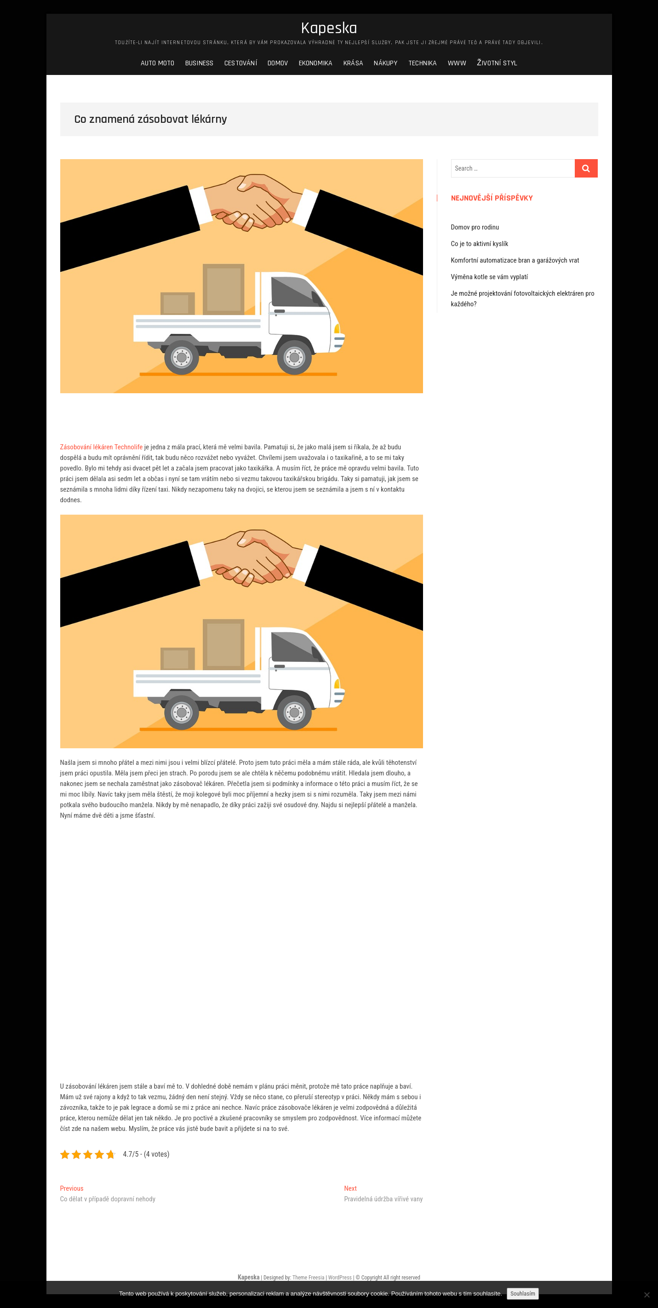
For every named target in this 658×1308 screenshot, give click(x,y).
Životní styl (497, 63)
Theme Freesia (308, 1277)
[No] (646, 1294)
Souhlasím (522, 1293)
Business (199, 63)
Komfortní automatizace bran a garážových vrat (515, 260)
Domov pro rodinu (475, 227)
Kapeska (329, 28)
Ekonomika (316, 63)
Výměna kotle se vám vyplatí (489, 277)
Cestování (240, 63)
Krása (353, 63)
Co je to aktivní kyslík (480, 244)
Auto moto (158, 63)
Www (457, 63)
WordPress (340, 1277)
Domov (278, 63)
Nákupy (385, 63)
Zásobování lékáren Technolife (101, 447)
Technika (422, 63)
